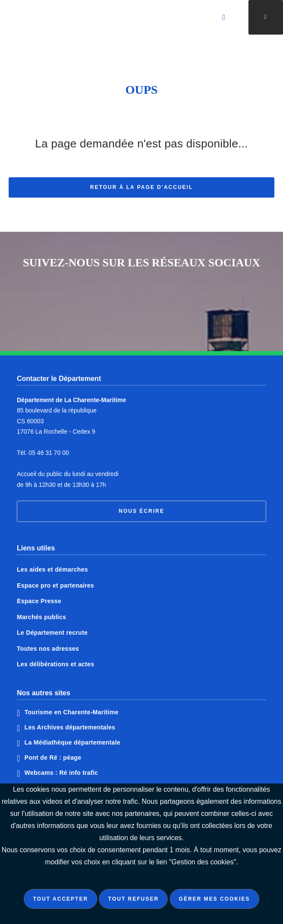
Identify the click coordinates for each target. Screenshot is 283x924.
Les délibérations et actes (55, 664)
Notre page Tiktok (158, 302)
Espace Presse (39, 601)
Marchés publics (41, 617)
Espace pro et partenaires (55, 585)
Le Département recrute (52, 632)
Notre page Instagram (60, 302)
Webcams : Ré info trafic (61, 772)
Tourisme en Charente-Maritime (72, 712)
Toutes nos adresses (48, 648)
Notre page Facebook (92, 302)
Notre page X (125, 302)
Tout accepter (60, 899)
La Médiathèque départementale (73, 742)
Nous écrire (141, 511)
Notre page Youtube (224, 302)
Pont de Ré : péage (53, 757)
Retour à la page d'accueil (141, 188)
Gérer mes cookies (214, 899)
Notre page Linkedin (191, 302)
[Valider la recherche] (224, 17)
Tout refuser (133, 899)
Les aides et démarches (52, 569)
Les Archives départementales (70, 727)
